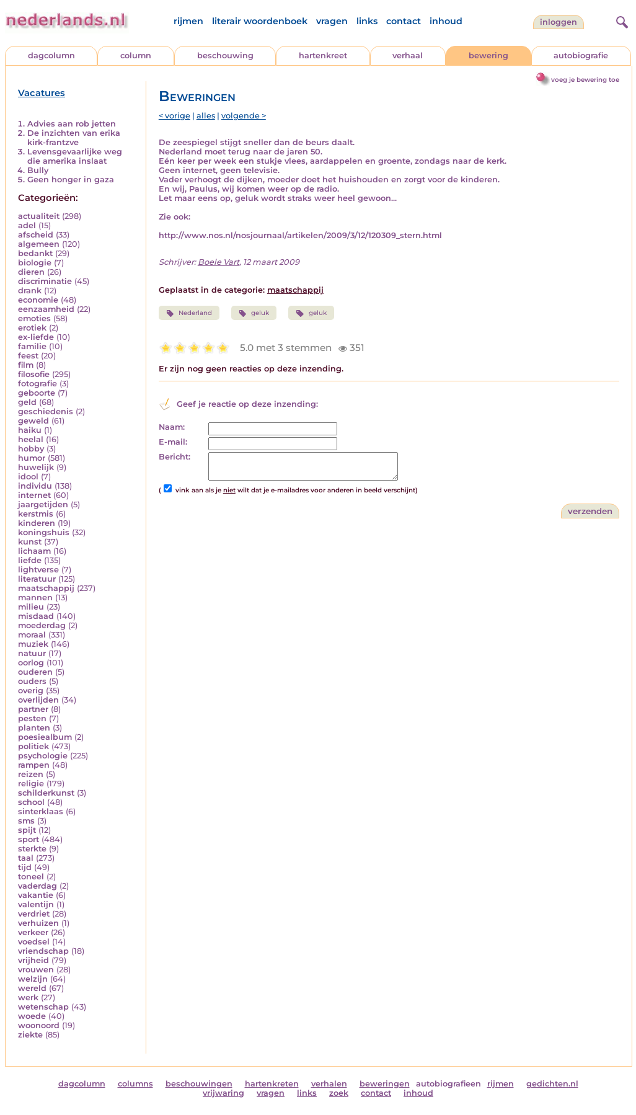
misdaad (36, 616)
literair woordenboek (259, 21)
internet (34, 495)
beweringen (385, 1083)
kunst (30, 541)
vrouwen (36, 969)
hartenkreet (323, 55)
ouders (32, 681)
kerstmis (35, 513)
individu (35, 486)
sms (26, 820)
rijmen (188, 21)
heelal (30, 439)
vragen (332, 21)
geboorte (36, 393)
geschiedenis (45, 411)
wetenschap (43, 1006)
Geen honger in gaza (70, 179)
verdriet (34, 913)
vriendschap (43, 951)
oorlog (31, 662)
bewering (488, 55)
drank (30, 290)
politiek (33, 746)
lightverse (38, 569)
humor (31, 458)
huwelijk (36, 467)
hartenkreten (272, 1083)
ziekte (30, 1034)
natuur (32, 653)
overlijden (38, 699)
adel (27, 225)
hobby (31, 448)
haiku (30, 430)
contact (403, 21)
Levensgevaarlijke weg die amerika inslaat (74, 156)
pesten (32, 718)
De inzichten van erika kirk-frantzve (73, 137)
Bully (37, 170)
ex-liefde (36, 337)
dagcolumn (51, 55)
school (31, 802)
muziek (33, 644)
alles (206, 115)
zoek (338, 1093)
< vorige (174, 115)
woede (32, 1016)
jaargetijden (43, 504)
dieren (31, 272)
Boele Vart (218, 262)
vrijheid (33, 960)
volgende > (243, 115)
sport (28, 839)
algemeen (39, 244)
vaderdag (37, 886)
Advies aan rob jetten (71, 123)
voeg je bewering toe (585, 80)
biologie (34, 262)
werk (28, 997)
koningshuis (43, 532)
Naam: (172, 427)
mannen (35, 597)
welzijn (33, 979)
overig (30, 690)
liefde (30, 560)
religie (31, 783)
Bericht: (174, 456)
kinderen (36, 523)
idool (28, 476)
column (135, 55)
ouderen (35, 672)
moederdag (42, 625)
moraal (32, 634)
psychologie (43, 755)
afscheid (35, 234)
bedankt (35, 253)
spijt (27, 830)
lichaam (34, 551)
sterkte (32, 848)
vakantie (35, 895)
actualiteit (39, 216)
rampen (34, 765)
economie (38, 299)
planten (34, 727)
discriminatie (45, 281)
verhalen (329, 1083)
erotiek (32, 327)
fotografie (37, 383)
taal (25, 858)
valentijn (36, 904)
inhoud (446, 21)
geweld (33, 420)
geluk (254, 313)
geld (27, 402)
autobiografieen (448, 1083)
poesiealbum (45, 737)
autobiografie (581, 55)
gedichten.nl (552, 1083)
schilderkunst (46, 792)
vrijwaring (223, 1093)
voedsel (34, 941)
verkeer (33, 932)
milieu (31, 606)
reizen (30, 774)
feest (28, 355)
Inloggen (558, 22)
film (25, 365)
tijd (25, 867)
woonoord (39, 1025)
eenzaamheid (46, 309)
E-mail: (173, 441)
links (367, 21)
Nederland (189, 313)
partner (33, 709)
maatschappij (46, 588)
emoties (34, 318)
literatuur (37, 579)
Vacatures (41, 93)
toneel (31, 876)
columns (135, 1083)
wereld (32, 988)
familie (32, 346)
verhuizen (38, 923)
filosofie (34, 374)
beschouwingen (199, 1083)
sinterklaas (40, 811)
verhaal (407, 55)
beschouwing (225, 55)
